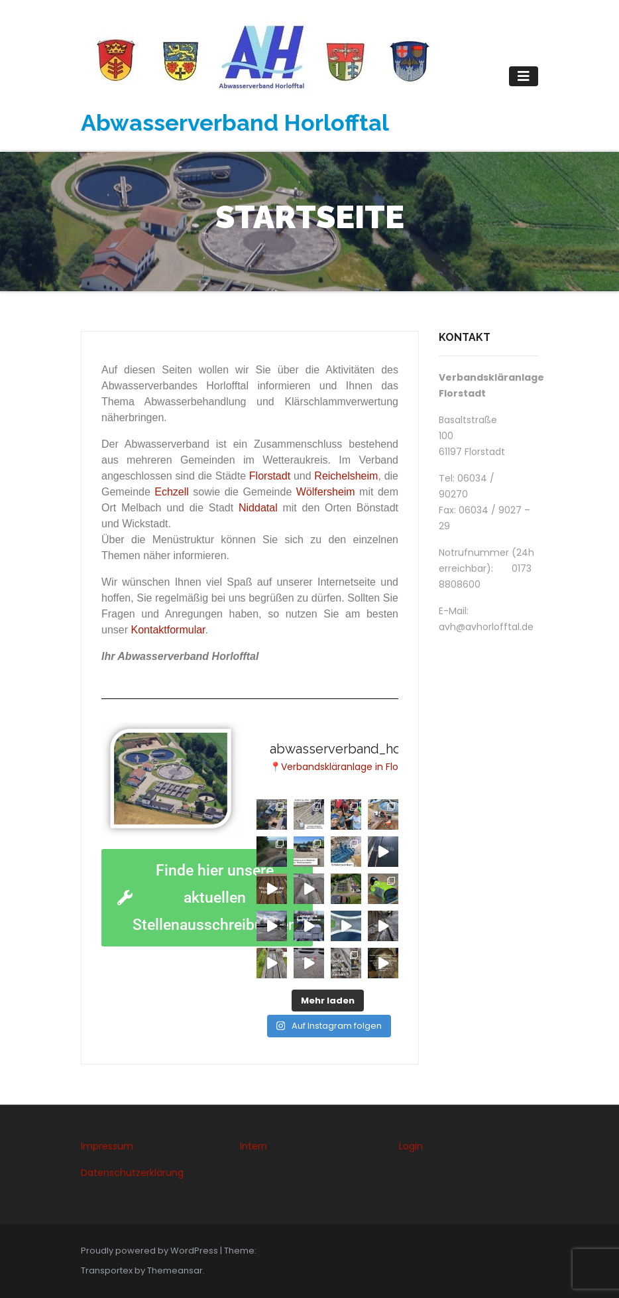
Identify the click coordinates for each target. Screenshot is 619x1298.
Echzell (171, 491)
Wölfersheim (325, 491)
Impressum (107, 1146)
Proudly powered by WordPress (150, 1250)
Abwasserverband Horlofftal (235, 122)
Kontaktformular (168, 629)
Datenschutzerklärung (132, 1172)
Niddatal (258, 507)
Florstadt (269, 476)
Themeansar (175, 1270)
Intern (253, 1146)
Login (411, 1146)
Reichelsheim (346, 476)
